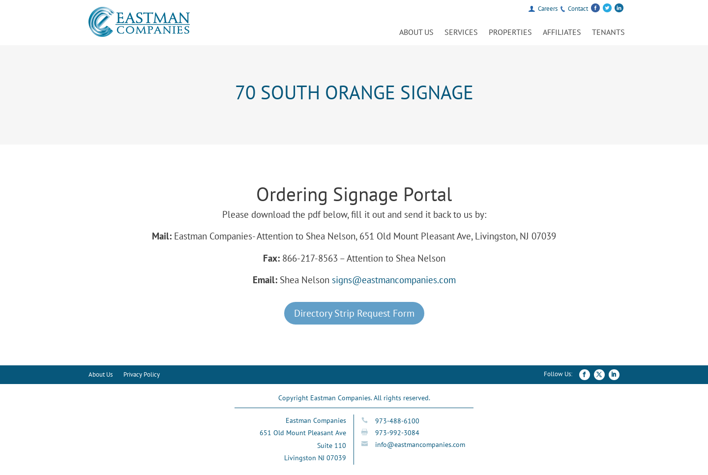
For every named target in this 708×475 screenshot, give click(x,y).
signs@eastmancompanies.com (394, 280)
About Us (416, 33)
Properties (510, 33)
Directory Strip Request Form (354, 313)
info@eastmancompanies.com (420, 444)
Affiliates (562, 33)
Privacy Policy (141, 375)
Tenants (608, 33)
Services (461, 33)
